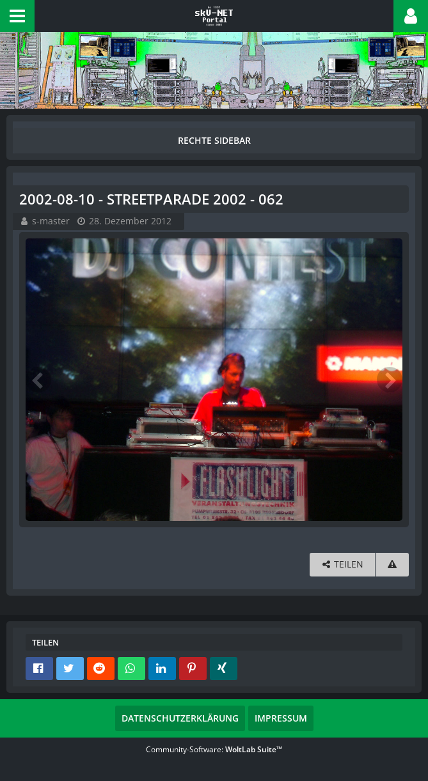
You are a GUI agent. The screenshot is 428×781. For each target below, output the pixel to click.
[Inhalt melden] (392, 564)
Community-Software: (214, 749)
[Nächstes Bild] (389, 379)
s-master (51, 221)
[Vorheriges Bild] (38, 379)
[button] (17, 16)
